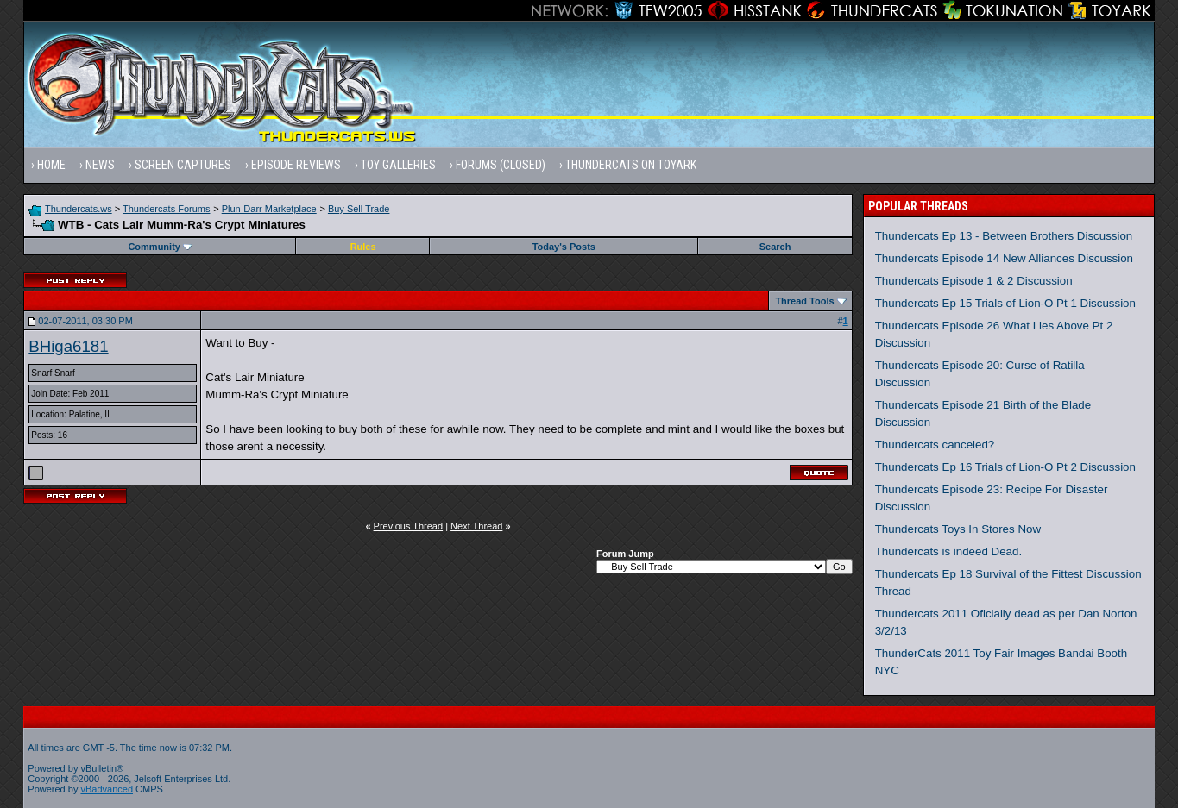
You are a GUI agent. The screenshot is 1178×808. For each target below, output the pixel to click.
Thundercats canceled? (935, 444)
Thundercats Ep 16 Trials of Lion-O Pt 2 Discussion (1005, 466)
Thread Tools (804, 301)
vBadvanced (106, 789)
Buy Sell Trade (359, 209)
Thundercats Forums (166, 209)
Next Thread (476, 526)
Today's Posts (563, 246)
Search (775, 246)
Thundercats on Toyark (630, 165)
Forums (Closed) (500, 165)
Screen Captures (183, 165)
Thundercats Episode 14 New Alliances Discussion (1004, 258)
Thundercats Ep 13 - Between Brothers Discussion (1004, 235)
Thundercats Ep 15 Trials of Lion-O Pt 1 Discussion (1005, 303)
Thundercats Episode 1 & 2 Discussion (974, 280)
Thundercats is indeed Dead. (948, 551)
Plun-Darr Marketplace (269, 209)
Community (160, 246)
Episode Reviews (296, 165)
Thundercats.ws (78, 209)
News (100, 165)
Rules (363, 246)
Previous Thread (409, 526)
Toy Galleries (398, 165)
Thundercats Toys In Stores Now (958, 529)
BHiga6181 (68, 346)
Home (51, 165)
